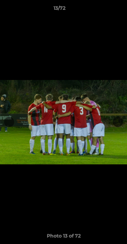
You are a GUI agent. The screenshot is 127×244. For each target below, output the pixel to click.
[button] (103, 10)
